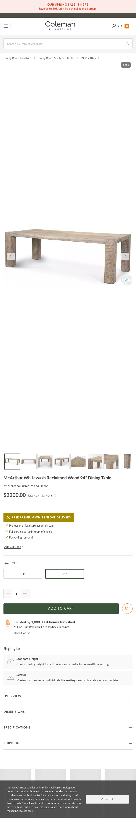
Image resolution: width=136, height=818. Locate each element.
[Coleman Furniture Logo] (60, 26)
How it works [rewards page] (22, 633)
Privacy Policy (49, 807)
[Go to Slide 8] (127, 461)
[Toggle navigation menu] (6, 26)
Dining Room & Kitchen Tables (55, 58)
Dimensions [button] (14, 711)
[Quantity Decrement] (8, 593)
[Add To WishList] (127, 608)
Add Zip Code (14, 546)
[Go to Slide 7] (111, 461)
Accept (107, 799)
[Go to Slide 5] (78, 461)
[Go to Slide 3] (45, 461)
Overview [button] (12, 696)
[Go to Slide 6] (94, 461)
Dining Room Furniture (17, 58)
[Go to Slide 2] (29, 461)
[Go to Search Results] (127, 43)
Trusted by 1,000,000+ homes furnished (44, 622)
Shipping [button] (11, 743)
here (30, 810)
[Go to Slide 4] (62, 461)
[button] (114, 26)
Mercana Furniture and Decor (28, 486)
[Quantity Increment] (25, 593)
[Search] (68, 44)
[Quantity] (16, 594)
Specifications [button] (17, 727)
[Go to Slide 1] (12, 461)
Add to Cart (61, 608)
